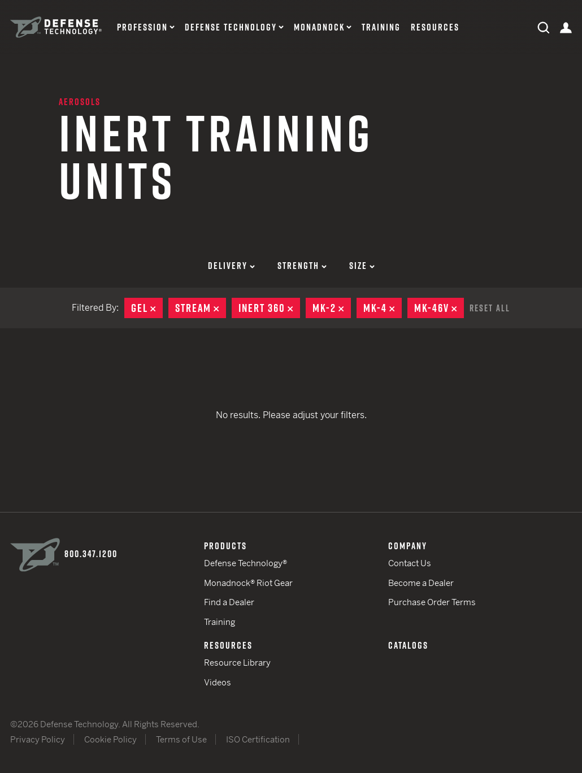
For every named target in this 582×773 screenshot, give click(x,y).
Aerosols (80, 101)
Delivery (231, 265)
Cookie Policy (110, 739)
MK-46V (439, 308)
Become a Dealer (421, 582)
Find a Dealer (229, 602)
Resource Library (237, 662)
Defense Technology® (245, 563)
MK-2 (331, 308)
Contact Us (409, 563)
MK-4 (382, 308)
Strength (302, 265)
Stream (200, 308)
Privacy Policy (37, 739)
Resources (435, 27)
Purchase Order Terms (432, 602)
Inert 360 (269, 308)
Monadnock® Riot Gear (248, 582)
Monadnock (319, 27)
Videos (217, 682)
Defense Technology (231, 27)
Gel (147, 308)
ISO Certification (258, 739)
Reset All (490, 308)
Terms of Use (181, 739)
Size (362, 265)
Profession (142, 27)
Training (381, 27)
